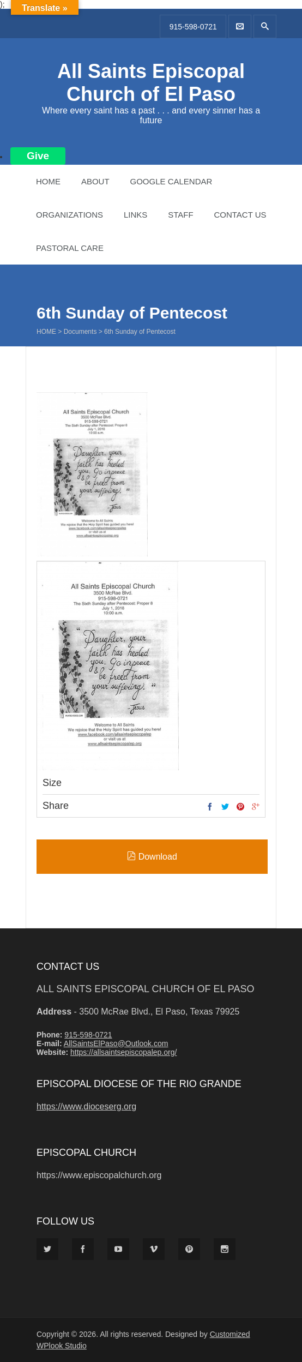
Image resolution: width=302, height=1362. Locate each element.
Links (135, 214)
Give (38, 155)
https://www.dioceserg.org (86, 1106)
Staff (180, 214)
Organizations (69, 214)
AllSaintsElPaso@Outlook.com (116, 1043)
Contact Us (240, 214)
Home (48, 181)
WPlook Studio (62, 1345)
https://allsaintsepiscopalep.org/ (123, 1052)
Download (152, 856)
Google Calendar (171, 181)
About (95, 181)
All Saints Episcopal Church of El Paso (151, 82)
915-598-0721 (193, 26)
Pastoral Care (70, 248)
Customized (230, 1334)
